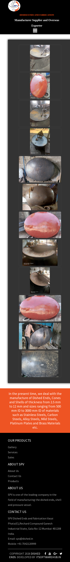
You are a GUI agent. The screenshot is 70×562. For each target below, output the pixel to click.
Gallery (12, 447)
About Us (13, 471)
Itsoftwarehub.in (48, 557)
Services (13, 452)
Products (13, 481)
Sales (11, 457)
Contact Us (14, 476)
